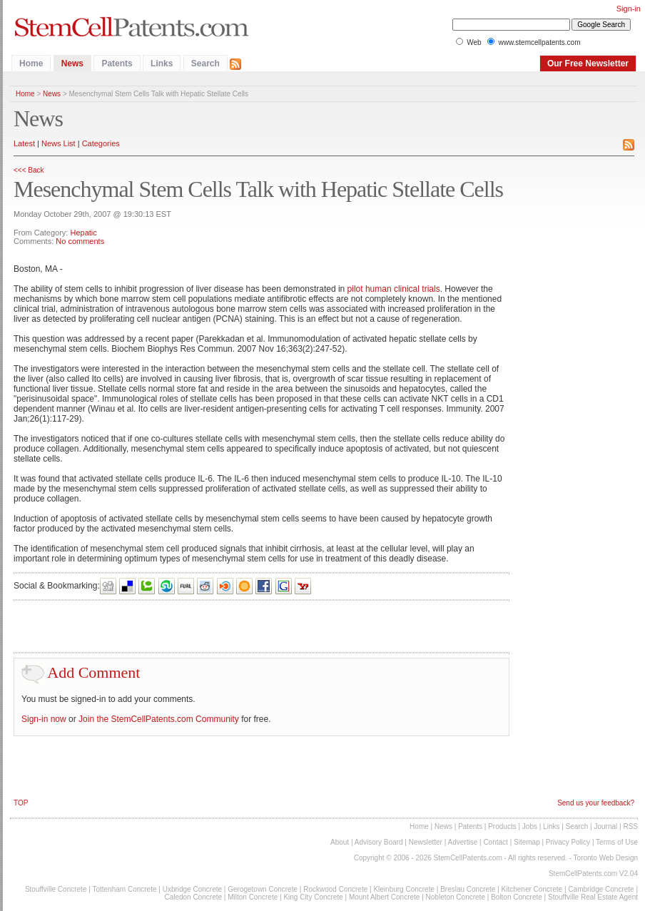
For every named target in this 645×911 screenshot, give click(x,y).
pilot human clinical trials (393, 289)
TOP (21, 803)
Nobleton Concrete (455, 897)
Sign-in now (43, 719)
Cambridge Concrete (601, 889)
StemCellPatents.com (468, 858)
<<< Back (29, 170)
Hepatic (83, 232)
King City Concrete (312, 897)
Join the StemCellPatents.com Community (158, 719)
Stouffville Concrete (56, 889)
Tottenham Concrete (124, 889)
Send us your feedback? (595, 803)
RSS (630, 826)
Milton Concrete (253, 897)
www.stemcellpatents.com (539, 42)
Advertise (463, 842)
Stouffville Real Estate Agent (593, 897)
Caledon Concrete (193, 897)
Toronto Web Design (606, 858)
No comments (80, 241)
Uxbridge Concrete (192, 889)
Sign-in (628, 8)
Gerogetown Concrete (263, 889)
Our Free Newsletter (588, 63)
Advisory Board (379, 842)
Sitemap (527, 842)
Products (502, 826)
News (72, 63)
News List (58, 143)
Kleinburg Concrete (404, 889)
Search (205, 63)
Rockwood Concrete (335, 889)
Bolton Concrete (516, 897)
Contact (495, 842)
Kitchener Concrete (532, 889)
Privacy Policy (568, 842)
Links (162, 63)
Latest (24, 143)
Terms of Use (617, 842)
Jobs (529, 826)
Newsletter (425, 842)
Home (31, 63)
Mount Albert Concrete (384, 897)
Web (474, 42)
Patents (116, 63)
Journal (605, 826)
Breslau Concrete (467, 889)
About (339, 842)
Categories (101, 143)
